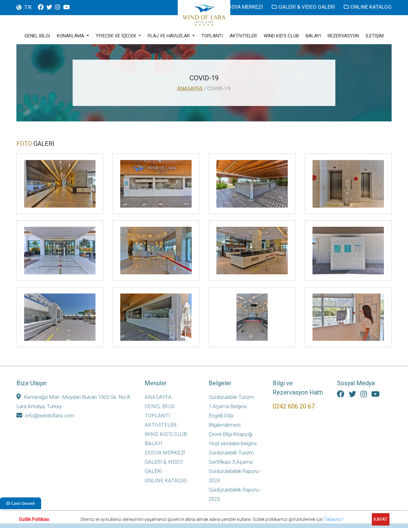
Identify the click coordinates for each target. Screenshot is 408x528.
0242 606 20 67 (294, 406)
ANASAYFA (189, 88)
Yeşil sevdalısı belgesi (233, 443)
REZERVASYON (343, 36)
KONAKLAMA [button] (71, 36)
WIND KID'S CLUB (281, 36)
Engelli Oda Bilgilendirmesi (224, 420)
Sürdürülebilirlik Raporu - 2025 (235, 494)
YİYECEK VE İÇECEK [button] (117, 36)
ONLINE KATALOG (368, 7)
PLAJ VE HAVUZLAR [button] (169, 36)
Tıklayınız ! (334, 519)
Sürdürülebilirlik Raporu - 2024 (235, 476)
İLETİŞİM (375, 36)
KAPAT (381, 519)
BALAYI (313, 36)
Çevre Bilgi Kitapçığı (230, 434)
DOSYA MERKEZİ (241, 7)
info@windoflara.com (45, 415)
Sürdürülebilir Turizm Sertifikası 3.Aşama (231, 457)
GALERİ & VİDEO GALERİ (304, 7)
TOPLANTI (212, 36)
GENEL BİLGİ (37, 36)
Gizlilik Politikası (34, 519)
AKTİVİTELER (243, 36)
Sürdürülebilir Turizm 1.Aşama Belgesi (231, 401)
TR (28, 7)
